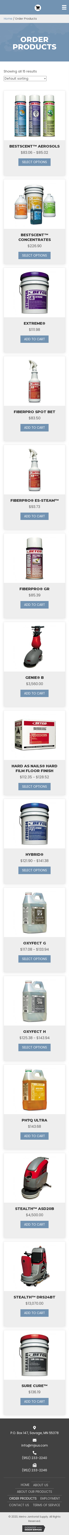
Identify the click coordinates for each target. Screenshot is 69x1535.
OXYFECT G (34, 943)
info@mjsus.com (34, 1445)
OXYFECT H (34, 1031)
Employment (50, 1498)
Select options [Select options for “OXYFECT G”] (34, 959)
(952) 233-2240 (34, 1458)
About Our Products (34, 1491)
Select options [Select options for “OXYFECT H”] (34, 1047)
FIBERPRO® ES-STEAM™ (34, 500)
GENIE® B (34, 677)
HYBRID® (34, 854)
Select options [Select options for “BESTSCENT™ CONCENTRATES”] (34, 255)
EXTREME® (34, 323)
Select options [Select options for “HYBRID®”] (34, 870)
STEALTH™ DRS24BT (34, 1297)
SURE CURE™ (34, 1386)
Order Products (23, 1498)
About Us (40, 1485)
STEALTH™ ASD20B (34, 1208)
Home (8, 19)
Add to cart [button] (34, 339)
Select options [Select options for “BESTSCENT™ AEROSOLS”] (34, 162)
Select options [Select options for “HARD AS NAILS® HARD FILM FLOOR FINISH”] (34, 786)
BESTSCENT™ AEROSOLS (34, 146)
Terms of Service (46, 1505)
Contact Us (19, 1505)
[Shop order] (25, 78)
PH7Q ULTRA (34, 1120)
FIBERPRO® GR (34, 589)
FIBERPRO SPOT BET (34, 412)
